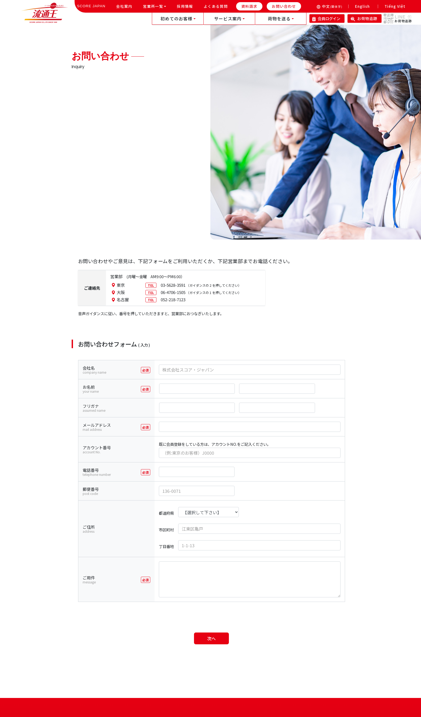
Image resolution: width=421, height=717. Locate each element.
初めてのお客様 (176, 18)
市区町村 (166, 529)
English (362, 6)
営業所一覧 (153, 6)
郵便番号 (119, 491)
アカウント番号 (119, 449)
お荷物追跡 (364, 18)
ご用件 (119, 580)
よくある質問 (218, 6)
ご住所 (119, 529)
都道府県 (166, 513)
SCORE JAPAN (91, 6)
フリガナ (119, 408)
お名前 (119, 389)
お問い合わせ (284, 6)
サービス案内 (227, 18)
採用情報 (187, 6)
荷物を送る (279, 18)
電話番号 (119, 472)
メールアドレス (119, 427)
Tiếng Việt (395, 6)
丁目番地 (166, 546)
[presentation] (212, 615)
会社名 (119, 370)
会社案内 (126, 6)
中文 (332, 6)
